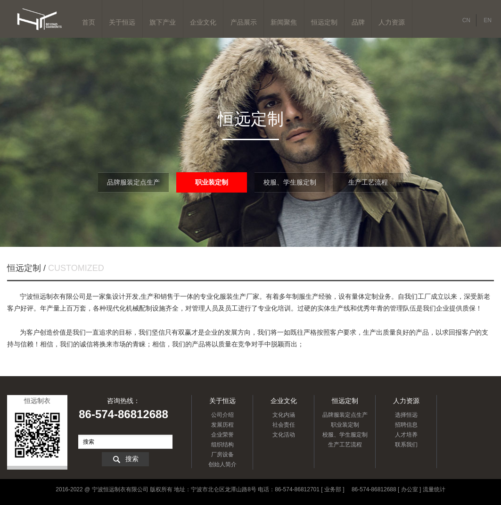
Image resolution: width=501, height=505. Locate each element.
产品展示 (243, 22)
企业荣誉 (222, 434)
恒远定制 (324, 22)
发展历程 (222, 424)
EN (488, 20)
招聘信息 (406, 424)
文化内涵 (283, 415)
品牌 (358, 22)
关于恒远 (122, 22)
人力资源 (391, 22)
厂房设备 (222, 454)
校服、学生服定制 (289, 182)
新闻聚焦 (284, 22)
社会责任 (283, 424)
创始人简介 (222, 464)
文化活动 (283, 434)
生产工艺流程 (368, 182)
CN (466, 20)
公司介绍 (222, 415)
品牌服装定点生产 (133, 182)
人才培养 (406, 434)
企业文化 (203, 22)
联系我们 (406, 444)
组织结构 (222, 444)
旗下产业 (162, 22)
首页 (88, 22)
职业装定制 (211, 182)
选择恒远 (406, 415)
